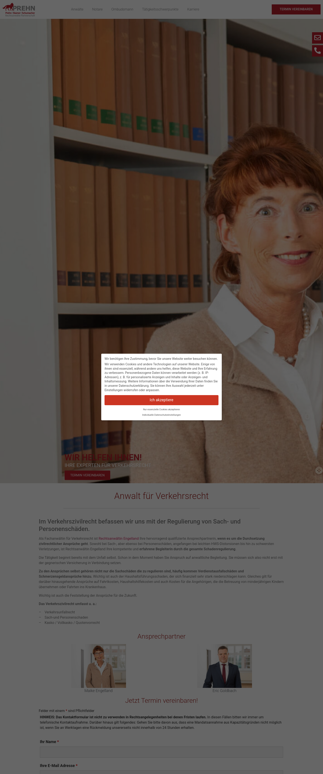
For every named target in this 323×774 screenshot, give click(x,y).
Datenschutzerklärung (134, 385)
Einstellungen (114, 390)
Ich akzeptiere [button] (161, 400)
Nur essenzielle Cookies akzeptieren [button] (161, 409)
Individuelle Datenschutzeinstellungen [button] (161, 415)
